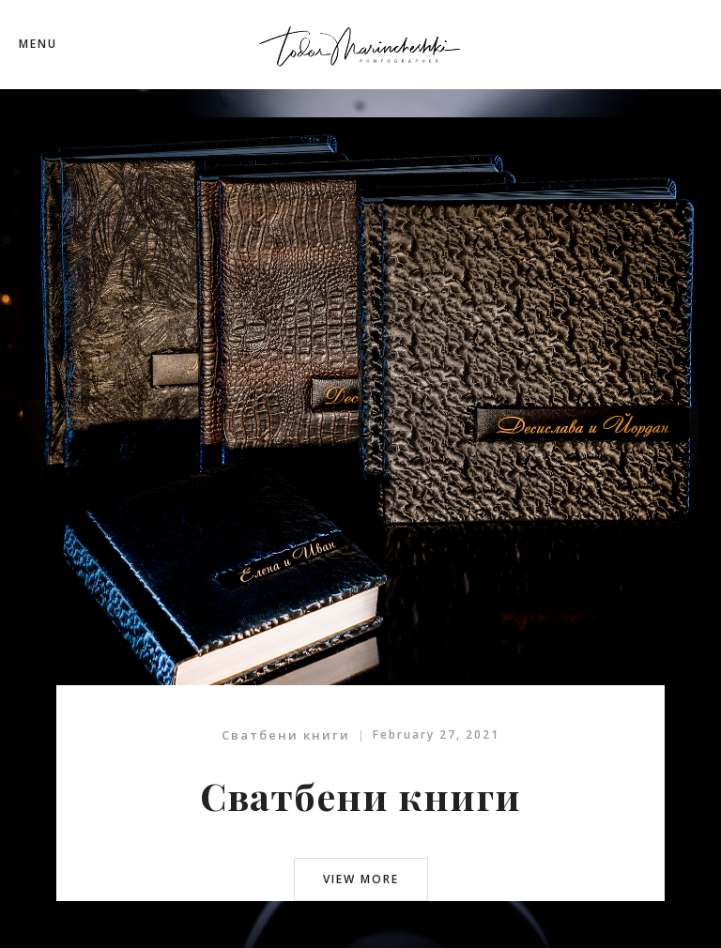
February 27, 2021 (436, 734)
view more (361, 879)
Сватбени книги (286, 734)
